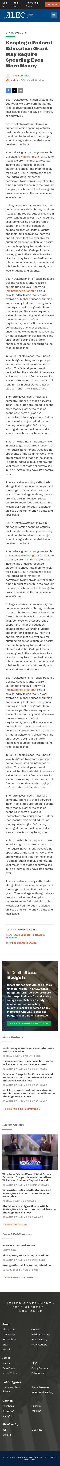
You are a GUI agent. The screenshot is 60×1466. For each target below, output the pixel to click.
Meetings (36, 1429)
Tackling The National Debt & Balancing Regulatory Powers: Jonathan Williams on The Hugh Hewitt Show (28, 1093)
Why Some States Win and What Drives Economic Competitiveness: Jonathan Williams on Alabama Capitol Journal (26, 1177)
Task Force (8, 1368)
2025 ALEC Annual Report (18, 1245)
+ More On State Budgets (21, 1109)
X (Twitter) (8, 1411)
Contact (36, 1329)
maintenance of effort (20, 290)
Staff (5, 1344)
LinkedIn (36, 1406)
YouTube (36, 1411)
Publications (38, 1373)
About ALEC (9, 1329)
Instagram (8, 1416)
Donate (52, 4)
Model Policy (9, 1373)
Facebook (8, 1406)
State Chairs (9, 1339)
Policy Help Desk (32, 4)
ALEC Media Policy (42, 1392)
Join (4, 1429)
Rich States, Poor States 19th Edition (25, 1255)
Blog (34, 1363)
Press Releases (40, 1387)
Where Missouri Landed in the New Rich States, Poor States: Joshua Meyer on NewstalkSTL (27, 1193)
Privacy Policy (39, 1339)
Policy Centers (39, 1368)
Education (11, 938)
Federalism (38, 935)
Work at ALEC (39, 1344)
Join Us (16, 4)
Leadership (8, 1334)
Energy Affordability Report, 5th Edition (27, 1265)
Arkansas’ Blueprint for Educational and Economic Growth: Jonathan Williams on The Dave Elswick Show (27, 1077)
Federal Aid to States (24, 943)
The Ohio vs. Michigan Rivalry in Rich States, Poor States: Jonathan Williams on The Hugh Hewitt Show (29, 1209)
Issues (6, 1363)
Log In (4, 4)
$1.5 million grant (28, 156)
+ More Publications (18, 1278)
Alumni (6, 1349)
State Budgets (22, 935)
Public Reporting (40, 1334)
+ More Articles (14, 1225)
